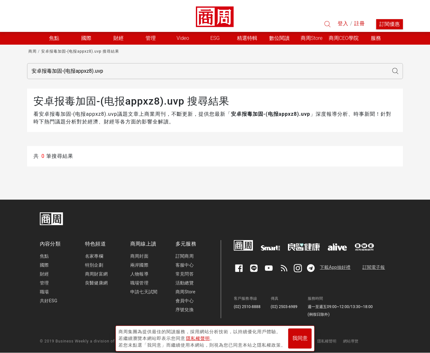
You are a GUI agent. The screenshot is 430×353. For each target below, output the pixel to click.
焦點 (44, 256)
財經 (44, 273)
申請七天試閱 (143, 291)
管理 (44, 282)
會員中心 (185, 300)
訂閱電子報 (373, 267)
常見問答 (185, 273)
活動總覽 (185, 282)
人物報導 (139, 273)
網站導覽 (351, 341)
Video (182, 38)
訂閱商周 (185, 256)
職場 (44, 291)
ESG (215, 38)
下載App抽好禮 (335, 267)
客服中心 (185, 265)
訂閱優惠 (389, 24)
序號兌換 (185, 309)
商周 (32, 51)
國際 (44, 265)
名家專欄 (94, 256)
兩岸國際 (139, 265)
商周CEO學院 (344, 38)
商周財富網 (96, 273)
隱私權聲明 (327, 341)
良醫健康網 (96, 282)
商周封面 (139, 256)
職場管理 (139, 282)
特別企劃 (94, 265)
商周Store (312, 38)
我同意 (300, 338)
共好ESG (48, 300)
